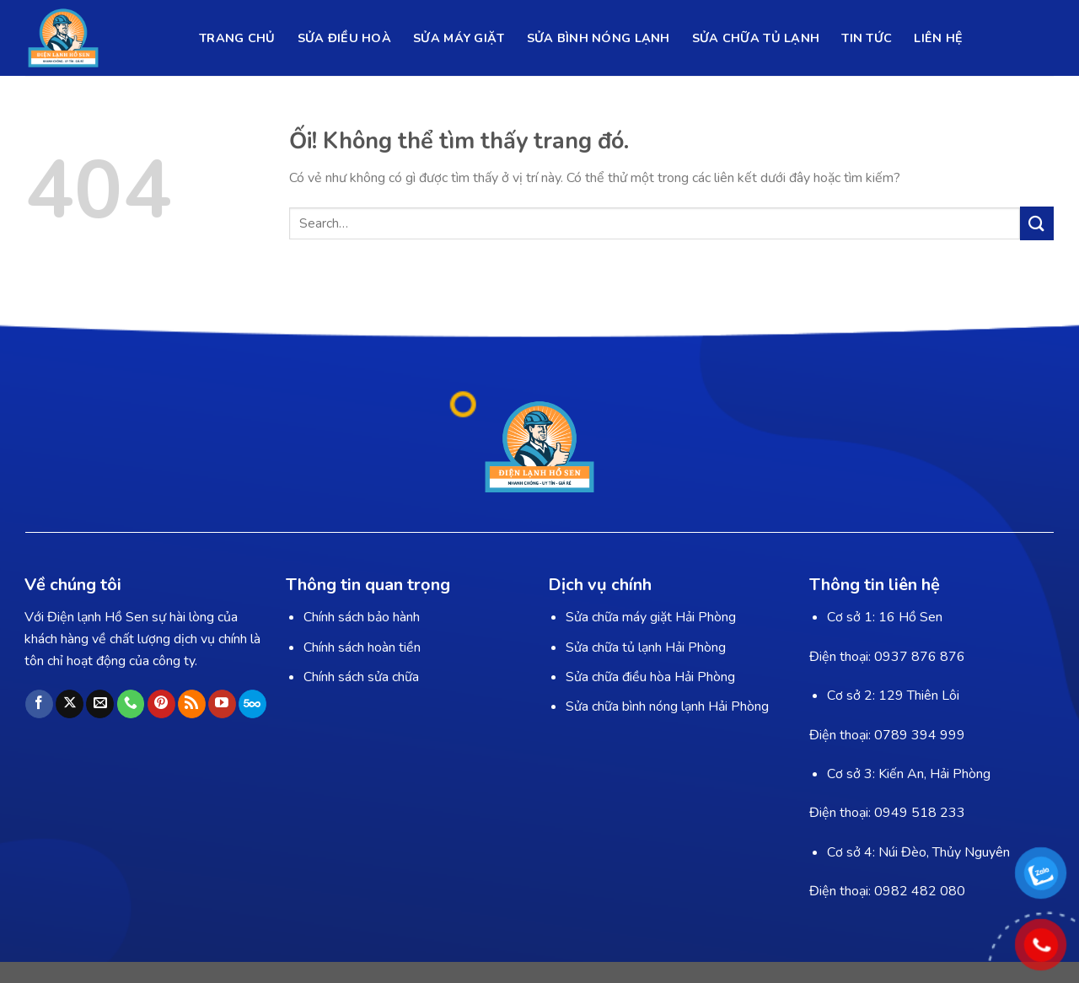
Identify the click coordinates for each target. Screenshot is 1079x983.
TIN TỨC (866, 38)
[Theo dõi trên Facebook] (39, 704)
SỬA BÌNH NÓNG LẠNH (598, 38)
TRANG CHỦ (237, 38)
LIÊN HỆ (938, 38)
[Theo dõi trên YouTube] (222, 704)
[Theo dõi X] (69, 704)
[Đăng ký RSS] (192, 704)
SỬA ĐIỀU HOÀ (344, 38)
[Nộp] (1037, 223)
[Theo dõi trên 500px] (252, 704)
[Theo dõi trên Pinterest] (161, 704)
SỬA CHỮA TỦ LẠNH (756, 38)
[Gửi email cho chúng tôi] (100, 704)
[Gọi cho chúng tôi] (131, 704)
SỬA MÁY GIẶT (458, 38)
